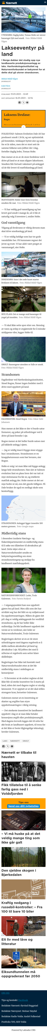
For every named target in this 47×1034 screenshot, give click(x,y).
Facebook (23, 1000)
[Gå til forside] (9, 2)
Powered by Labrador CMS (23, 1030)
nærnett (15, 741)
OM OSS (5, 993)
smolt (26, 741)
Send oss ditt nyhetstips (23, 806)
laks (5, 741)
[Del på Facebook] (19, 102)
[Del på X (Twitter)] (23, 102)
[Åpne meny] (45, 2)
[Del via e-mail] (27, 102)
